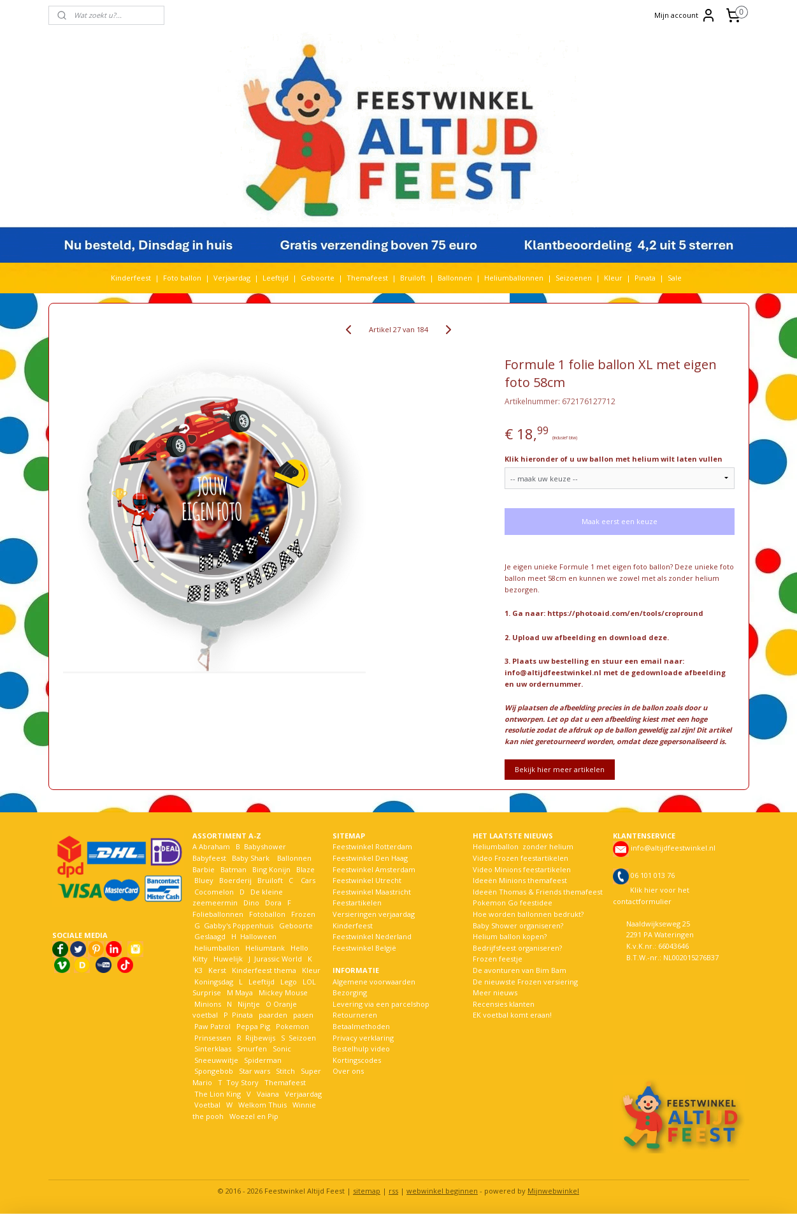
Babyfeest (209, 858)
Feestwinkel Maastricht (372, 891)
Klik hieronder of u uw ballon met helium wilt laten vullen (613, 459)
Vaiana (268, 1094)
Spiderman (263, 1060)
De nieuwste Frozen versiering (525, 981)
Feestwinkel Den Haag (370, 858)
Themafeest (367, 277)
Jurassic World (278, 958)
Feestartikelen (357, 902)
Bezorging (350, 992)
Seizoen (302, 1037)
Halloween (258, 936)
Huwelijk (228, 958)
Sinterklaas (212, 1048)
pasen (303, 1015)
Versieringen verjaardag (374, 914)
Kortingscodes (357, 1060)
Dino (251, 902)
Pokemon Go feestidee (512, 902)
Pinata (645, 277)
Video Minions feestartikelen (522, 869)
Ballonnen (455, 277)
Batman (233, 869)
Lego (286, 981)
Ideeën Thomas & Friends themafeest (538, 891)
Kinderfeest (131, 277)
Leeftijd (275, 277)
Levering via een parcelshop (381, 1004)
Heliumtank (265, 948)
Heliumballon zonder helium (523, 846)
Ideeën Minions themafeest (520, 880)
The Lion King (216, 1094)
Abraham (214, 846)
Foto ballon (182, 277)
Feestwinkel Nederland (372, 936)
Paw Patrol (211, 1026)
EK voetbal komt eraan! (512, 1015)
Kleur (613, 277)
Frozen (303, 914)
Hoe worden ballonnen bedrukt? (528, 914)
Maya (244, 992)
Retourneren (355, 1015)
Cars (308, 880)
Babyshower (266, 846)
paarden (273, 1015)
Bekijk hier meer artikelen (560, 769)
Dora (272, 902)
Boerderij (235, 880)
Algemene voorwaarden (374, 981)
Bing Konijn (271, 869)
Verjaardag (231, 277)
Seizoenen (574, 277)
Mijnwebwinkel (553, 1191)
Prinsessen (211, 1037)
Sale (675, 277)
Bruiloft (413, 277)
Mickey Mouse (283, 992)
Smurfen (252, 1048)
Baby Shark (250, 858)
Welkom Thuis (262, 1104)
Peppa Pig (253, 1026)
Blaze (304, 869)
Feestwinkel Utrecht (367, 880)
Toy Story (242, 1082)
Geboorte (317, 277)
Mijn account (685, 15)
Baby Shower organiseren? (518, 925)
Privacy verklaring (363, 1037)
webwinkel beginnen (442, 1191)
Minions (206, 1004)
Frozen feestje (497, 958)
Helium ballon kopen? (510, 936)
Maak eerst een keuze (619, 521)
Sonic (282, 1048)
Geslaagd (210, 936)
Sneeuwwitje (216, 1060)
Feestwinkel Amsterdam (374, 869)
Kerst (217, 970)
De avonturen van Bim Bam (519, 970)
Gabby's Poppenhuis (237, 925)
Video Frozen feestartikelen (520, 858)
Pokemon (292, 1026)
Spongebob (213, 1071)
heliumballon (217, 948)
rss (393, 1191)
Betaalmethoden (361, 1026)
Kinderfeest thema (264, 970)
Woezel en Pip (253, 1116)
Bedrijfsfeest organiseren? (517, 948)
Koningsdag (212, 981)
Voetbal (206, 1104)
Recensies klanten (504, 1004)
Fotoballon (267, 914)
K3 (197, 970)
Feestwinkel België (364, 948)
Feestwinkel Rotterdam (372, 846)
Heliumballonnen (513, 277)
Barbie (203, 869)
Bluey (203, 880)
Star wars (254, 1071)
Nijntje (248, 1004)
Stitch (285, 1071)
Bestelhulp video (361, 1048)
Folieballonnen (217, 914)
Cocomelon (214, 891)
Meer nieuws (495, 992)
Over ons (348, 1071)
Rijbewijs (260, 1037)
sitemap (366, 1191)
